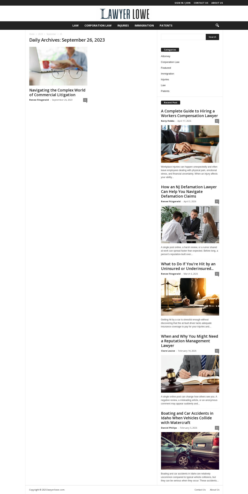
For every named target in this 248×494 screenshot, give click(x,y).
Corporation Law (98, 25)
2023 (40, 34)
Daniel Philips (169, 427)
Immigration (144, 25)
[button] (217, 25)
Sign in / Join (182, 2)
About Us (217, 2)
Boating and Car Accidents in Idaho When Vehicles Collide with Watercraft (187, 418)
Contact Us (201, 2)
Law (75, 25)
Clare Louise (168, 350)
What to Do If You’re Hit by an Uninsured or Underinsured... (188, 266)
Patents (166, 25)
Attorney (165, 56)
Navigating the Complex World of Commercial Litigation (57, 92)
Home (31, 34)
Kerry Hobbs (167, 120)
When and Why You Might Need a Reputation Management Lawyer (189, 341)
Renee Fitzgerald (39, 99)
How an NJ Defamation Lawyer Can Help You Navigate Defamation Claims (189, 191)
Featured (166, 67)
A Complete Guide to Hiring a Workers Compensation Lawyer (189, 113)
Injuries (123, 25)
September (51, 34)
